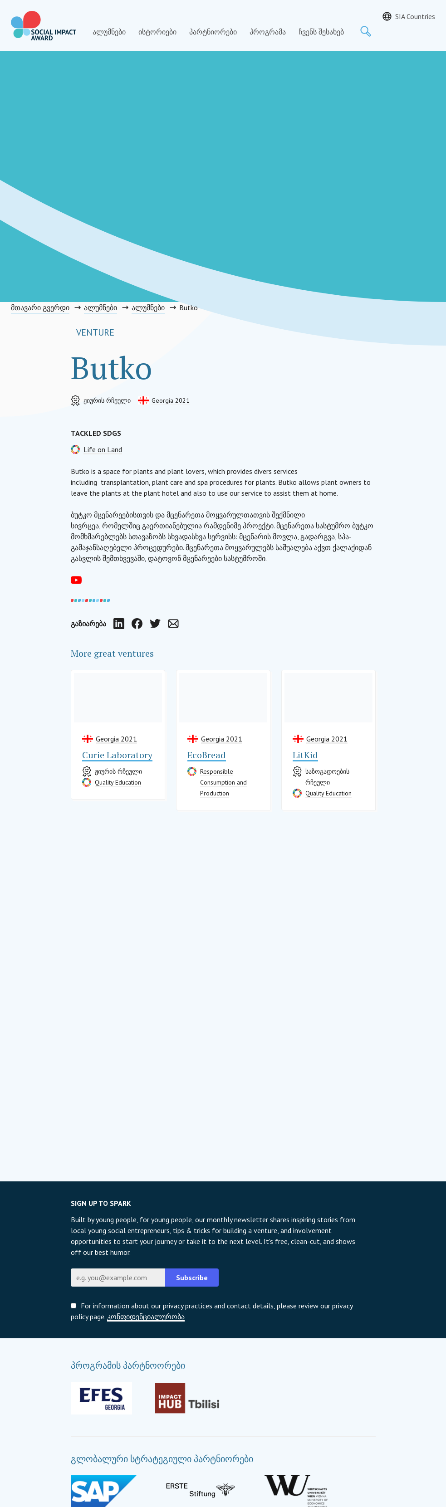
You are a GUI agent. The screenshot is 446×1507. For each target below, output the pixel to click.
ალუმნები (109, 31)
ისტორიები (157, 31)
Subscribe (192, 1277)
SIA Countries (415, 16)
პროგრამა (268, 31)
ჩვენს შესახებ (321, 31)
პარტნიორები (213, 31)
